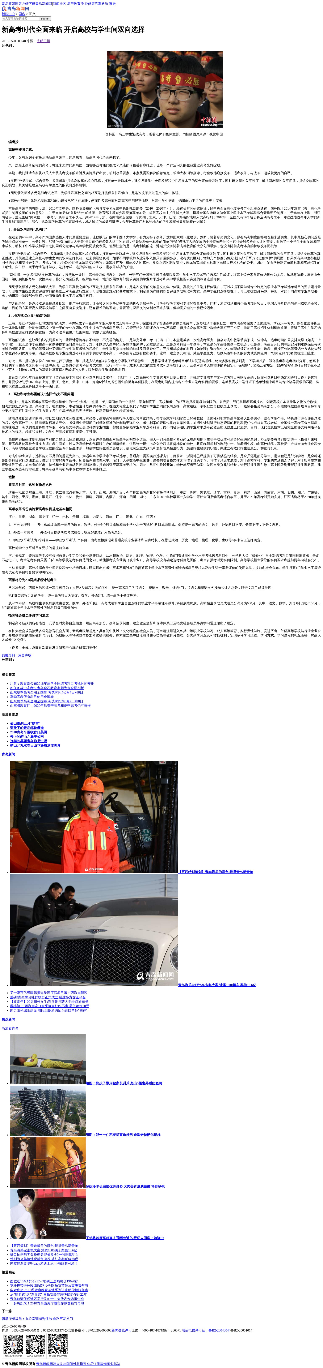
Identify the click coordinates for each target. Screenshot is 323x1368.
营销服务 (106, 1364)
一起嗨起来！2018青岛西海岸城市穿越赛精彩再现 (47, 1303)
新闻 (56, 3)
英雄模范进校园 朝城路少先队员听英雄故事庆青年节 (49, 1285)
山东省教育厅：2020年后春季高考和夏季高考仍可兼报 (50, 705)
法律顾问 (66, 1364)
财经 (84, 3)
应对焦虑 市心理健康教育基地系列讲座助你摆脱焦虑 (49, 1290)
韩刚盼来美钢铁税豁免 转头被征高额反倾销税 (44, 1259)
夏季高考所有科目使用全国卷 (32, 697)
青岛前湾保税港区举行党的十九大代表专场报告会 (47, 1299)
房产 (70, 3)
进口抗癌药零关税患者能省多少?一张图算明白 (44, 1254)
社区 (62, 3)
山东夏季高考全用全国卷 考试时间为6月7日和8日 (46, 692)
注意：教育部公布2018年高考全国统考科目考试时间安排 (52, 683)
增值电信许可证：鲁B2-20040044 (206, 1330)
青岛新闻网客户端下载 (18, 3)
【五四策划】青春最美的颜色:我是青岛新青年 (44, 1246)
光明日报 (43, 41)
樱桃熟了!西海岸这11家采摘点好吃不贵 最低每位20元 (49, 1006)
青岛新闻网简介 (48, 1364)
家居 (112, 3)
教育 (77, 3)
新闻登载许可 (122, 1330)
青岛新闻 (8, 754)
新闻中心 (8, 14)
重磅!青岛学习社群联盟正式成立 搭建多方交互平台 (48, 997)
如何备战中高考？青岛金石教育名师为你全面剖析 (47, 688)
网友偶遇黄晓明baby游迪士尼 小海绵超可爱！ (44, 1263)
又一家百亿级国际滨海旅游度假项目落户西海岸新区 (48, 993)
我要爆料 (8, 655)
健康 (91, 3)
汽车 (98, 3)
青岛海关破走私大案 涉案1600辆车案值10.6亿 (43, 1250)
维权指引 (80, 1364)
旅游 (104, 3)
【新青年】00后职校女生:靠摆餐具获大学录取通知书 (49, 1001)
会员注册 (93, 1364)
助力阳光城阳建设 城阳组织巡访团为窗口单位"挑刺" (49, 1010)
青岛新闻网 (43, 3)
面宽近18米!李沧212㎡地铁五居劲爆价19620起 (44, 1281)
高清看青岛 (10, 1028)
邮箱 (116, 1364)
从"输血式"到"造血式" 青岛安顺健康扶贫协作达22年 (48, 1294)
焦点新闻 (8, 1019)
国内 (22, 14)
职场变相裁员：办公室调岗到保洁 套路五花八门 (37, 1319)
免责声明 (25, 655)
